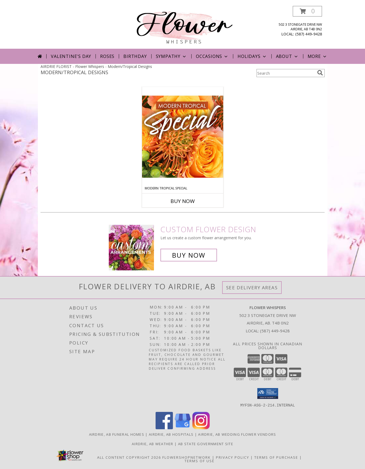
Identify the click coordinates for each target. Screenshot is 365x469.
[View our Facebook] (164, 427)
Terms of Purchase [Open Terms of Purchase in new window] (276, 457)
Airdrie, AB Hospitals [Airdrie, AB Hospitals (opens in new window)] (171, 434)
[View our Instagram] (201, 427)
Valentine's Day (71, 56)
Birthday (135, 56)
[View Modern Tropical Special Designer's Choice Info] (182, 136)
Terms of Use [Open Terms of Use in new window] (200, 460)
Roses (107, 56)
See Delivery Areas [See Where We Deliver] (252, 287)
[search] (320, 73)
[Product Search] (286, 73)
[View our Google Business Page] (182, 427)
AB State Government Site (205, 443)
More (317, 56)
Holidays (252, 56)
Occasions (212, 56)
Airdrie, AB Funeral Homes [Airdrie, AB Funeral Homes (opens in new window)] (116, 434)
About (287, 56)
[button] (307, 11)
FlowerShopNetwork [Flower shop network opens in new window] (186, 457)
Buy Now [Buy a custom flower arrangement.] (188, 255)
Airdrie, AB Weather (152, 443)
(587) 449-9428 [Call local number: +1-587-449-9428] (308, 34)
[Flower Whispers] (184, 26)
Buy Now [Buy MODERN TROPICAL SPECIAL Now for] (182, 201)
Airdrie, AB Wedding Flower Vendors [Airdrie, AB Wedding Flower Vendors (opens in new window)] (237, 434)
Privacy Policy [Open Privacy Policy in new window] (232, 457)
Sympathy (171, 56)
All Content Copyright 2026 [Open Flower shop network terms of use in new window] (129, 457)
